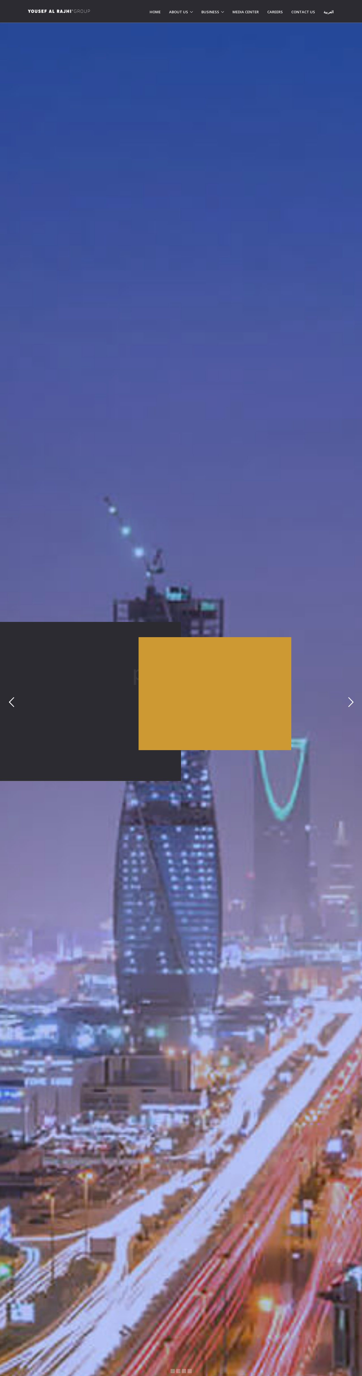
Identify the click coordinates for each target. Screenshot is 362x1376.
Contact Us (303, 11)
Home (155, 11)
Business (210, 11)
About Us (178, 11)
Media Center (245, 11)
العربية (329, 11)
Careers (275, 11)
